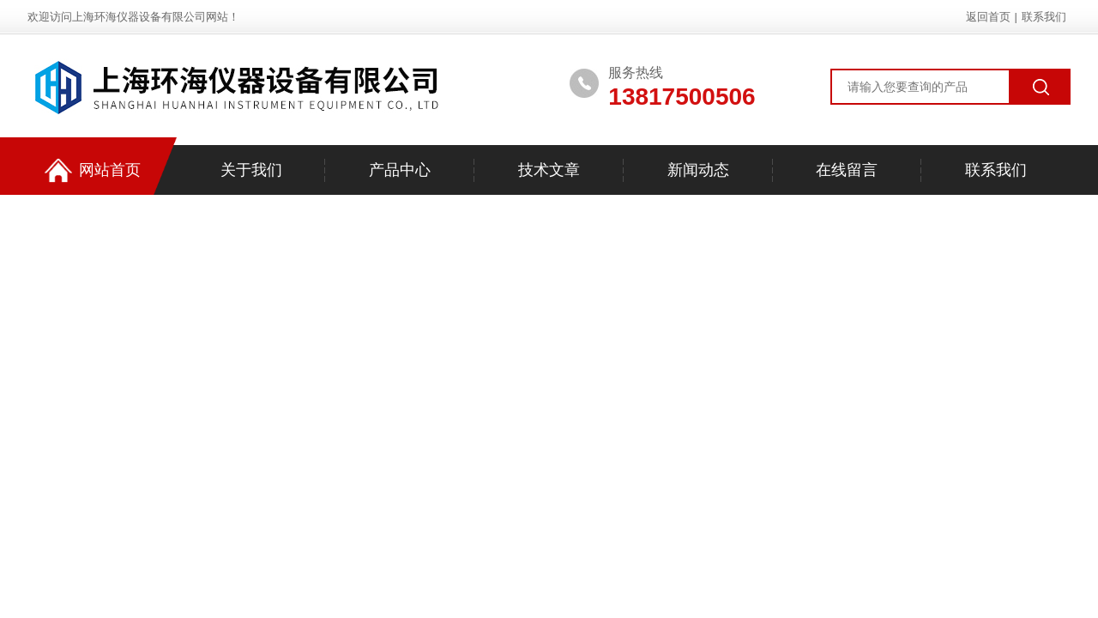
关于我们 (251, 170)
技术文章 (549, 170)
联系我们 (1044, 16)
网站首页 (93, 170)
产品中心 (400, 170)
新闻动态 (698, 170)
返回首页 (988, 16)
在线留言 (847, 170)
